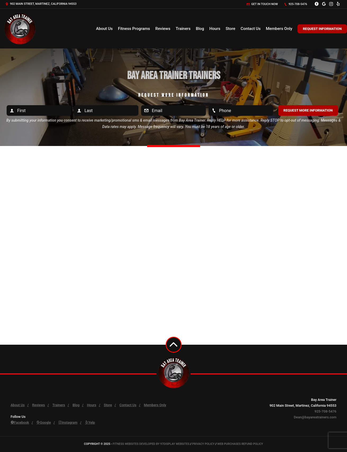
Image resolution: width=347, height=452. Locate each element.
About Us (104, 28)
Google (44, 422)
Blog (200, 28)
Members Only (279, 28)
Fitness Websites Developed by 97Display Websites (151, 444)
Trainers (183, 28)
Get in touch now (262, 4)
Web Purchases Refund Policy (240, 444)
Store (230, 28)
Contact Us (251, 28)
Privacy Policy (203, 444)
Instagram (67, 422)
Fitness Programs (134, 28)
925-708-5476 (295, 4)
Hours (214, 28)
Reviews (162, 28)
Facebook (20, 422)
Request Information (322, 29)
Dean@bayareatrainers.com (315, 417)
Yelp (90, 422)
